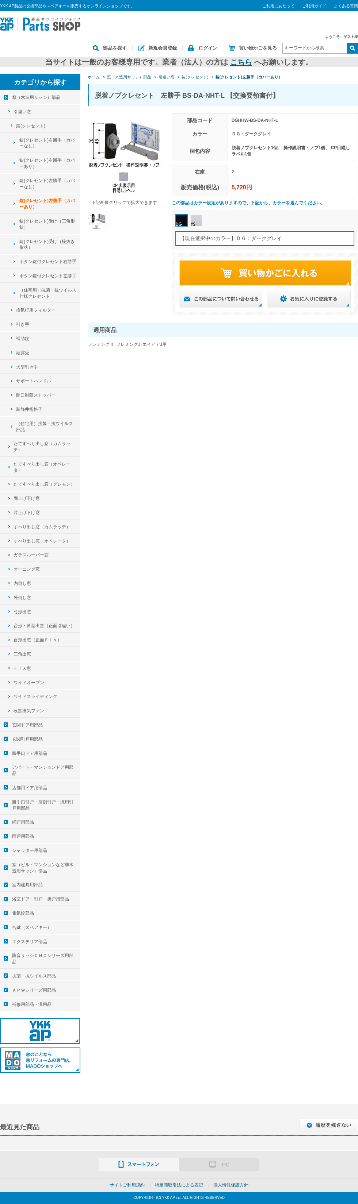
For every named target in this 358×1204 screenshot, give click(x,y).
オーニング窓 (27, 569)
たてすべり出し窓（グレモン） (44, 484)
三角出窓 (22, 654)
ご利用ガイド (314, 6)
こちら (241, 62)
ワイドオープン (29, 682)
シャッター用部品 (29, 850)
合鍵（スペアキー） (32, 927)
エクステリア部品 (29, 941)
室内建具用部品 (27, 884)
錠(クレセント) (30, 125)
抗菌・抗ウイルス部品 (34, 976)
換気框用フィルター (36, 310)
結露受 (22, 352)
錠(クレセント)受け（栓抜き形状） (47, 244)
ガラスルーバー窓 (31, 554)
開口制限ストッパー (36, 395)
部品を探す (115, 48)
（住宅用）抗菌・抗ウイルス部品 (44, 426)
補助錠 (22, 338)
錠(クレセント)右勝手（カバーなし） (47, 143)
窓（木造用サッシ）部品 (36, 97)
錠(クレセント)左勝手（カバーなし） (47, 183)
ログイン (207, 48)
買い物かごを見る (258, 48)
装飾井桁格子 (29, 409)
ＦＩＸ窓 (22, 668)
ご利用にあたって (278, 6)
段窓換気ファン (29, 710)
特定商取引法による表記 (179, 1185)
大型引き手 (27, 367)
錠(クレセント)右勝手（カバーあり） (47, 163)
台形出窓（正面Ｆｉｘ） (38, 639)
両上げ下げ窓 (27, 498)
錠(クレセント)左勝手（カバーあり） (47, 203)
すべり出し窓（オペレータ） (42, 541)
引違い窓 (22, 111)
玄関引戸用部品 (27, 739)
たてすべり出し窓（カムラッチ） (42, 446)
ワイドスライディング (35, 696)
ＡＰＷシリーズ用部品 (34, 990)
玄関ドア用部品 (27, 725)
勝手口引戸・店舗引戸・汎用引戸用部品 (42, 805)
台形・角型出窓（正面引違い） (44, 625)
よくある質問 (346, 6)
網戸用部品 (23, 822)
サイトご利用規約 (127, 1185)
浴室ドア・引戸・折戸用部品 (40, 899)
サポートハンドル (33, 380)
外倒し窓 (22, 597)
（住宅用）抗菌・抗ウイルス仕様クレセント (47, 293)
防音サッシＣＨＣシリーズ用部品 (42, 958)
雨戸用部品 (23, 836)
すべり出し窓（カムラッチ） (42, 526)
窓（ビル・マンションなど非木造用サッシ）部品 (42, 867)
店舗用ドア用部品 (29, 787)
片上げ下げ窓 (27, 512)
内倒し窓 (22, 583)
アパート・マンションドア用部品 (42, 770)
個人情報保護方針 (230, 1185)
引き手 (22, 324)
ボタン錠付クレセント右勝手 (47, 261)
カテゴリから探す (40, 82)
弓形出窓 (22, 611)
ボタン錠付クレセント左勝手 (47, 275)
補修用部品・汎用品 (32, 1004)
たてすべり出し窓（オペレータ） (42, 467)
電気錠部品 (23, 913)
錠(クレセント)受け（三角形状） (47, 224)
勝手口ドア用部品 (29, 753)
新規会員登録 (162, 48)
